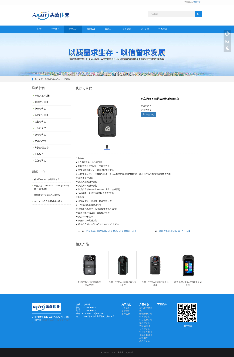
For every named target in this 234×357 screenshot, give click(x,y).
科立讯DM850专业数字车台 (47, 179)
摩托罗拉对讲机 (42, 95)
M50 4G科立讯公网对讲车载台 (48, 201)
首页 (47, 79)
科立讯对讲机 (41, 115)
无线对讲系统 (117, 352)
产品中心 (73, 29)
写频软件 (91, 29)
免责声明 (129, 352)
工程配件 (39, 154)
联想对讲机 (40, 121)
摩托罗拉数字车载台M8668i (47, 195)
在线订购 (148, 114)
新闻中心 (109, 29)
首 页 (39, 29)
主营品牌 (125, 314)
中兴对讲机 (40, 108)
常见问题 (127, 29)
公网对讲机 (40, 134)
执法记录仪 (65, 79)
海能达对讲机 (41, 102)
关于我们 (55, 29)
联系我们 (162, 29)
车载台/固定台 (42, 147)
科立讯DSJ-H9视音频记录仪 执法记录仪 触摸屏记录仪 (111, 231)
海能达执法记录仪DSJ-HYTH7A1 (174, 231)
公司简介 (125, 308)
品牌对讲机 (40, 160)
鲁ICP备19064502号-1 (52, 320)
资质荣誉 (125, 311)
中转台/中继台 (42, 141)
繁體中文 (197, 2)
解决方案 (145, 29)
